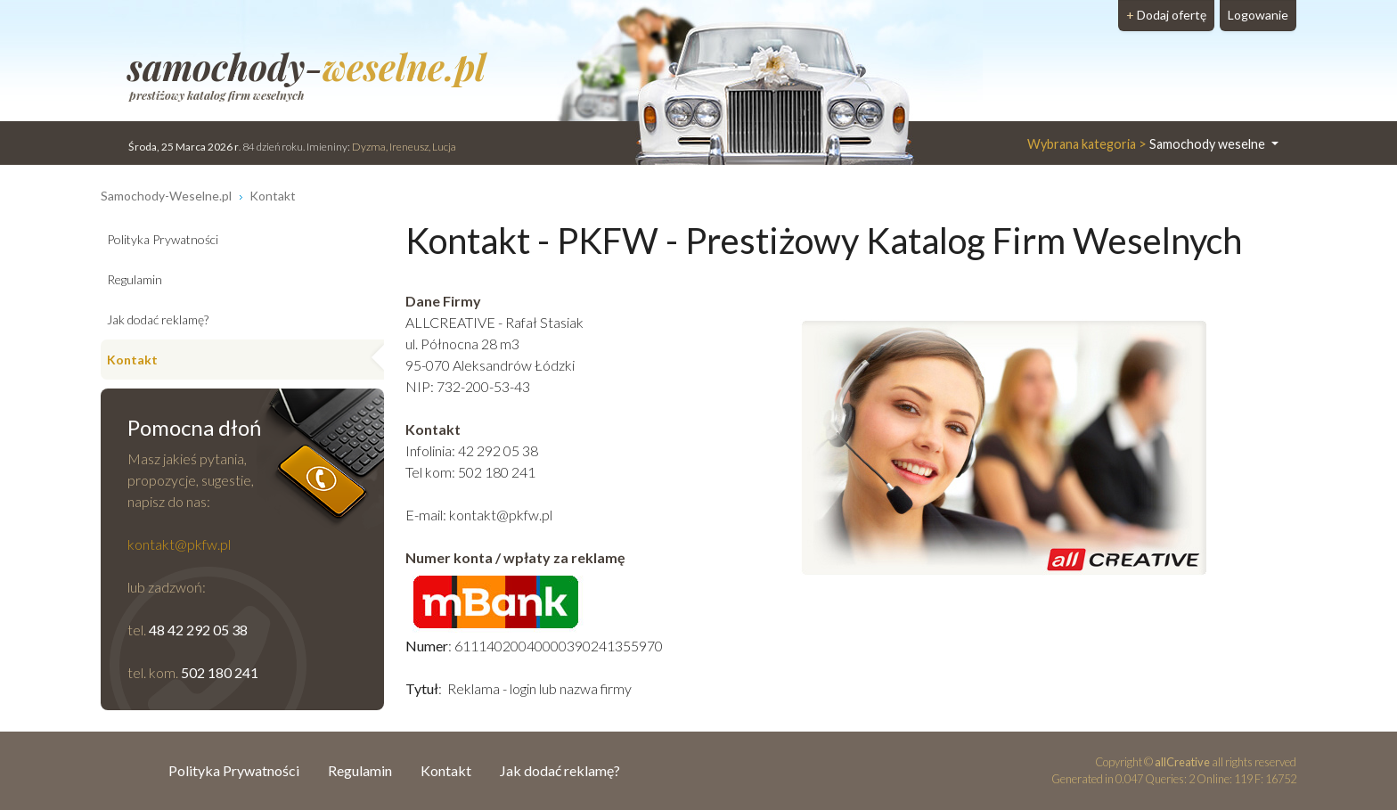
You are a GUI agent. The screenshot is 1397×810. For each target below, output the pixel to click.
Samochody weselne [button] (1147, 143)
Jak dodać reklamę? (157, 319)
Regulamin (134, 279)
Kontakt (132, 359)
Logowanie (1258, 14)
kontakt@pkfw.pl (500, 514)
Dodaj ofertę (1166, 14)
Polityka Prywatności (162, 239)
